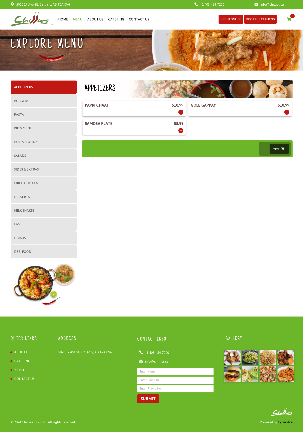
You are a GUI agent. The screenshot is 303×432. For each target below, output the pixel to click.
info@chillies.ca (269, 4)
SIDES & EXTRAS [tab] (26, 169)
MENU (78, 19)
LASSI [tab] (18, 224)
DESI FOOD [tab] (22, 251)
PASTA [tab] (19, 114)
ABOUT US (95, 19)
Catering (22, 361)
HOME (63, 19)
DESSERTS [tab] (22, 197)
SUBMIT (148, 398)
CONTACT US (139, 19)
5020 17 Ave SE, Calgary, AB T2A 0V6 (40, 4)
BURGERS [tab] (21, 101)
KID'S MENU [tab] (23, 128)
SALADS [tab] (20, 155)
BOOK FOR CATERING (260, 19)
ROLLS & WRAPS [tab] (26, 142)
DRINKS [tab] (20, 238)
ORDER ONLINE (230, 19)
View (278, 149)
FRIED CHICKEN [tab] (26, 183)
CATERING (116, 19)
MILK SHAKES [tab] (24, 210)
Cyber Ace (285, 422)
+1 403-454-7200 (209, 4)
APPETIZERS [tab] (23, 87)
